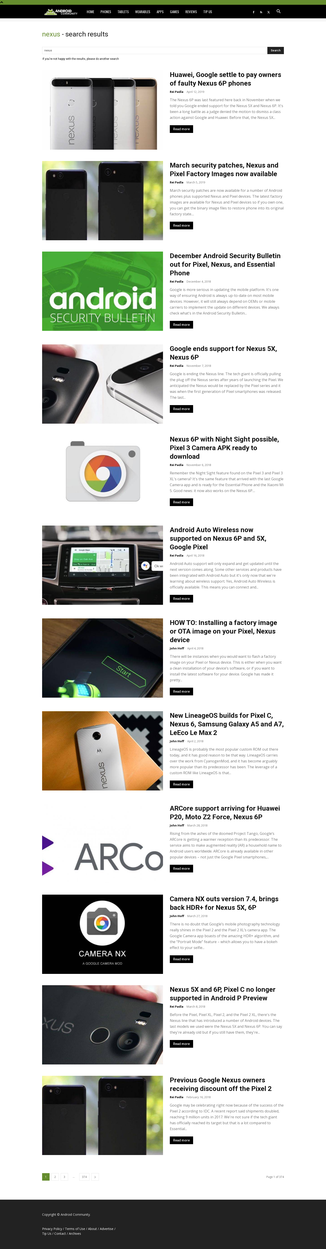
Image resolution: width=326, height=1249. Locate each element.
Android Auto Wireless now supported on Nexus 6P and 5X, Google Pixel (218, 538)
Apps (160, 11)
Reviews (191, 11)
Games (174, 11)
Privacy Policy (52, 1229)
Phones (106, 11)
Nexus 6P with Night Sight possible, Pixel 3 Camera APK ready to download (224, 447)
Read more (181, 129)
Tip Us (207, 11)
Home (90, 11)
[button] (278, 12)
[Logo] (63, 11)
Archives (75, 1233)
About (92, 1229)
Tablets (123, 11)
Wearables (142, 11)
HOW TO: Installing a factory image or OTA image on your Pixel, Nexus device (223, 631)
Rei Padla (176, 92)
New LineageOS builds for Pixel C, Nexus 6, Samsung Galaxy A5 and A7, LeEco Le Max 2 (227, 724)
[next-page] (95, 1177)
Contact (60, 1233)
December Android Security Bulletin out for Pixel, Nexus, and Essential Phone (225, 264)
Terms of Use (75, 1229)
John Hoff (177, 648)
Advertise (106, 1229)
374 (84, 1177)
